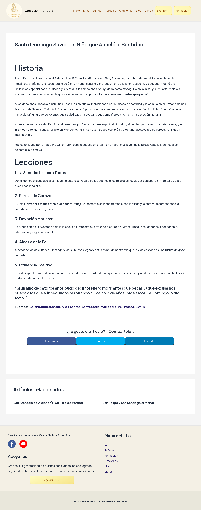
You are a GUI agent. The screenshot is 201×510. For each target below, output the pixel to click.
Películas (110, 10)
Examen (163, 10)
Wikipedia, (109, 307)
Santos (96, 10)
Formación (182, 10)
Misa (86, 10)
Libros (149, 10)
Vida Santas (71, 307)
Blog (138, 10)
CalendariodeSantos (45, 307)
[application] (168, 11)
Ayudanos (52, 480)
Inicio (76, 10)
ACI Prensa (126, 307)
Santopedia (91, 307)
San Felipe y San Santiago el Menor (128, 403)
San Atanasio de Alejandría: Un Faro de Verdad (48, 403)
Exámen (109, 450)
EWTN (140, 307)
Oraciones (125, 10)
